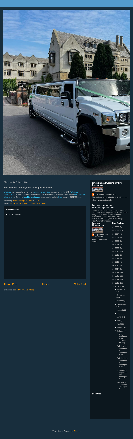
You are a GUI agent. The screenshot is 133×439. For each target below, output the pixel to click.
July (119, 313)
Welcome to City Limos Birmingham (122, 385)
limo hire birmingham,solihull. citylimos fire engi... (122, 338)
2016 (117, 262)
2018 (117, 255)
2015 (117, 265)
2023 (117, 238)
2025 (117, 230)
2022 (117, 241)
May (119, 320)
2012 (117, 276)
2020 (117, 248)
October (120, 301)
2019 (117, 251)
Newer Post (10, 284)
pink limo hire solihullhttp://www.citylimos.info (28, 203)
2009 (117, 286)
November (121, 295)
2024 (117, 234)
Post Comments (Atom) (24, 290)
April (119, 324)
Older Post (80, 284)
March (120, 327)
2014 (117, 269)
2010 (117, 283)
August (120, 310)
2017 (117, 258)
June (119, 317)
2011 (117, 279)
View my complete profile (102, 200)
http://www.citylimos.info (105, 194)
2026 (117, 227)
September (121, 304)
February (121, 331)
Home (45, 284)
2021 (117, 244)
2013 (117, 272)
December (121, 289)
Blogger (77, 431)
